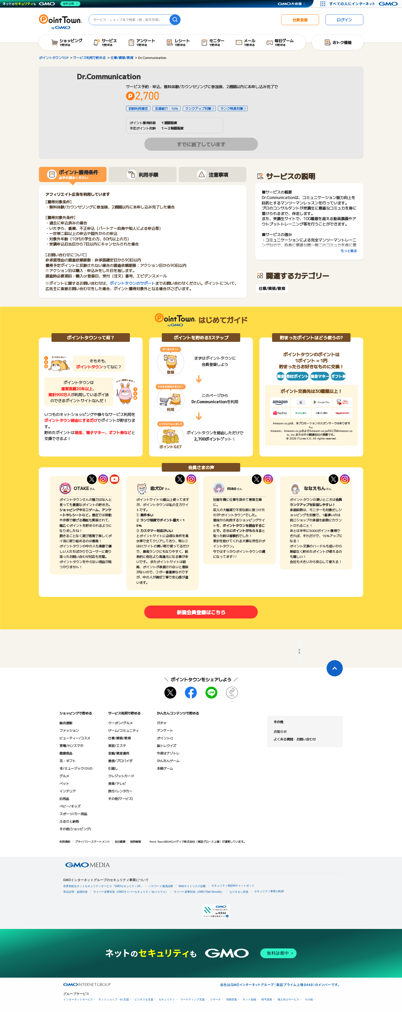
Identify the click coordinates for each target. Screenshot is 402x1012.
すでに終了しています (201, 144)
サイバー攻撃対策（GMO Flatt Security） (199, 891)
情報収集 (231, 999)
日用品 (64, 798)
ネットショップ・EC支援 (113, 999)
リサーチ (215, 999)
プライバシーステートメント (92, 841)
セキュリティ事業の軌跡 (269, 891)
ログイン (344, 19)
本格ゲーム (165, 768)
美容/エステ (117, 745)
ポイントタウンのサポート (132, 283)
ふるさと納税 (69, 821)
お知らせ (280, 731)
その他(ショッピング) (75, 828)
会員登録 (300, 19)
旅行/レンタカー (120, 791)
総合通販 (65, 722)
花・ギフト (67, 760)
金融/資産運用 (118, 753)
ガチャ (162, 722)
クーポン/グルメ (120, 722)
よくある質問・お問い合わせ (295, 739)
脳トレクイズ (166, 745)
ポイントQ (165, 738)
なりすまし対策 (239, 891)
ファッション (69, 730)
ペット (64, 783)
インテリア (67, 791)
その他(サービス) (120, 798)
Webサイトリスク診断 (192, 886)
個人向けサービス (288, 999)
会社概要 (120, 841)
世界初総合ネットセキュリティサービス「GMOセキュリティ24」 (103, 886)
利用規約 (64, 841)
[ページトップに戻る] (335, 668)
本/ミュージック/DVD (75, 768)
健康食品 (65, 753)
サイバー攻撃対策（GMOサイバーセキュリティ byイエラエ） (130, 891)
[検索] (175, 20)
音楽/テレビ (117, 783)
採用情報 (135, 841)
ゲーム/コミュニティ (123, 730)
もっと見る (349, 250)
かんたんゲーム (168, 760)
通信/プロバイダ (120, 760)
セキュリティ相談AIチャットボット (232, 885)
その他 (309, 999)
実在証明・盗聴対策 (75, 891)
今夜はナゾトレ (168, 753)
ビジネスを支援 (143, 999)
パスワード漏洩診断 (161, 886)
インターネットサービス (78, 999)
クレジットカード (121, 775)
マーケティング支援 (192, 999)
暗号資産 (266, 999)
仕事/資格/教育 (272, 288)
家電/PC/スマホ (71, 745)
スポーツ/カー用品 (73, 813)
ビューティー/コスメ (74, 738)
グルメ (64, 775)
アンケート (165, 730)
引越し (113, 768)
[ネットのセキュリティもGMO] (41, 4)
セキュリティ (167, 999)
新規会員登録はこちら (201, 612)
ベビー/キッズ (70, 806)
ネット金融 (249, 999)
